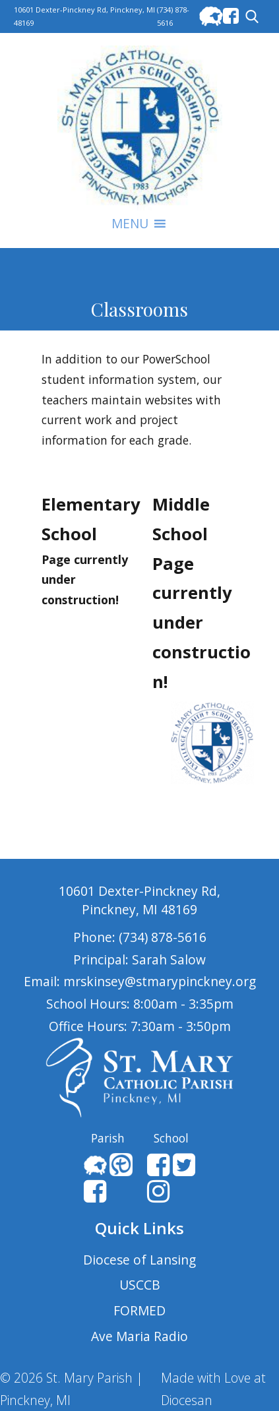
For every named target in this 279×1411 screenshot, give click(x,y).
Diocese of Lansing (139, 1260)
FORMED (139, 1310)
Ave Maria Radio (139, 1336)
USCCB (139, 1285)
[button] (129, 223)
